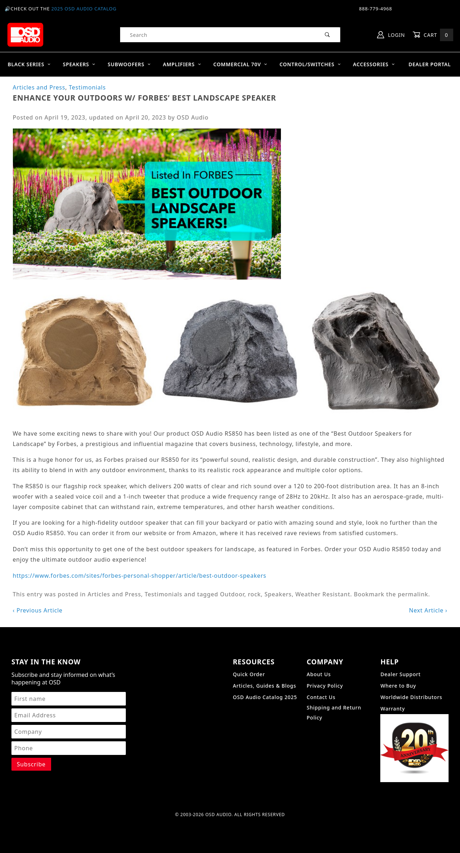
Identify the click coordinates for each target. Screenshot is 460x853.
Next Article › (428, 610)
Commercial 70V (240, 64)
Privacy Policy (325, 685)
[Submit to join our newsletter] (31, 764)
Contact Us (321, 697)
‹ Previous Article (38, 610)
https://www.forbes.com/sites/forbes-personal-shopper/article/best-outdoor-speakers (140, 576)
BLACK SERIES (29, 64)
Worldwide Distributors (411, 697)
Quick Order (249, 674)
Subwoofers (129, 64)
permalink (413, 594)
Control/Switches (310, 64)
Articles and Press (39, 87)
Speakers (79, 64)
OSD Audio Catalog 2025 (265, 697)
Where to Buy (398, 685)
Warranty (392, 708)
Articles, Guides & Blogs (264, 685)
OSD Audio (192, 117)
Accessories (374, 64)
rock (254, 594)
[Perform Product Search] (327, 35)
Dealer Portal (430, 64)
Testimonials (87, 87)
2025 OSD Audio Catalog (84, 8)
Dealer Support (400, 674)
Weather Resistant (322, 594)
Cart (432, 35)
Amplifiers (182, 64)
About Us (319, 674)
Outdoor (232, 594)
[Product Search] (217, 35)
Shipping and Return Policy (334, 712)
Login (391, 34)
